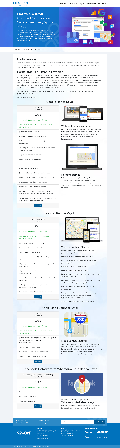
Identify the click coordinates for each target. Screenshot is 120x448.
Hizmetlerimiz (91, 3)
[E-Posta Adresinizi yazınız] (77, 422)
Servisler (46, 446)
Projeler (81, 3)
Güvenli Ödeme (31, 446)
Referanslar (73, 3)
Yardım (22, 446)
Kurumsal (63, 3)
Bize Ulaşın (102, 3)
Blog (16, 446)
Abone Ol (99, 422)
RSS (40, 446)
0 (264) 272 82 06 (22, 423)
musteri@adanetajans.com (49, 423)
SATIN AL (38, 205)
